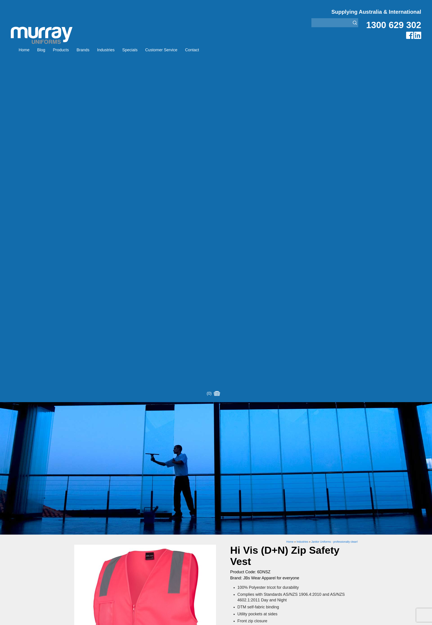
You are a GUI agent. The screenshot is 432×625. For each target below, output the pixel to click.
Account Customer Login (94, 545)
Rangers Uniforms (230, 528)
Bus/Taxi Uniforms (230, 511)
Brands (82, 50)
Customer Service (161, 50)
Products (61, 50)
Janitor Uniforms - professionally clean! (334, 201)
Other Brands (155, 522)
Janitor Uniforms (229, 522)
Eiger (149, 511)
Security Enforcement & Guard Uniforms (248, 533)
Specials (129, 50)
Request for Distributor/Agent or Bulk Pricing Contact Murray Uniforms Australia (216, 446)
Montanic (152, 516)
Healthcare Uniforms (232, 516)
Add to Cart (267, 352)
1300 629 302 (393, 25)
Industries (106, 50)
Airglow (151, 505)
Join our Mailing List (216, 468)
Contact (192, 50)
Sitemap (156, 578)
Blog (41, 50)
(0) (213, 50)
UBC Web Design (186, 578)
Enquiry (267, 366)
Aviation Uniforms (230, 505)
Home (24, 50)
